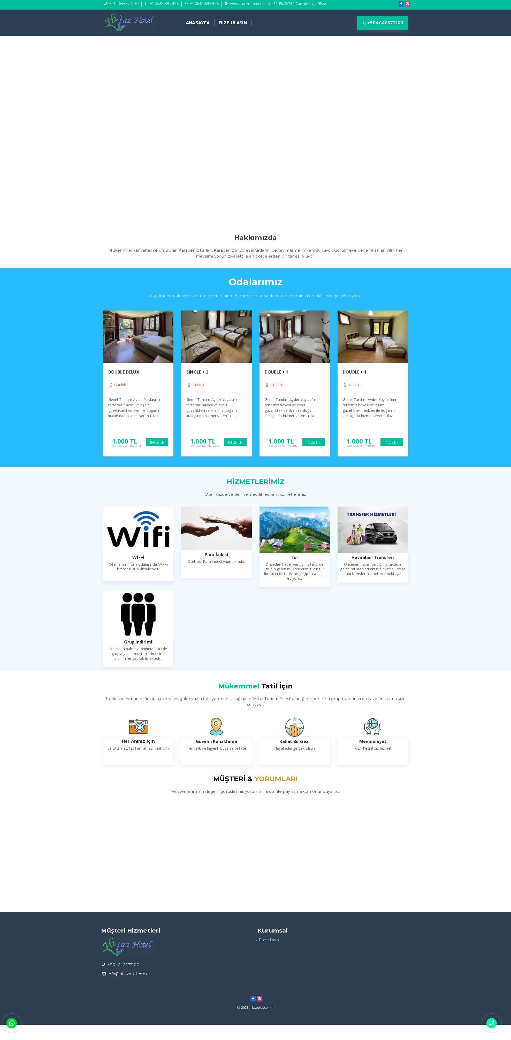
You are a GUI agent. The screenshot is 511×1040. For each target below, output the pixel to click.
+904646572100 (124, 3)
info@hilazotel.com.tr (129, 973)
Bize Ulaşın (269, 940)
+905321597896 (164, 3)
